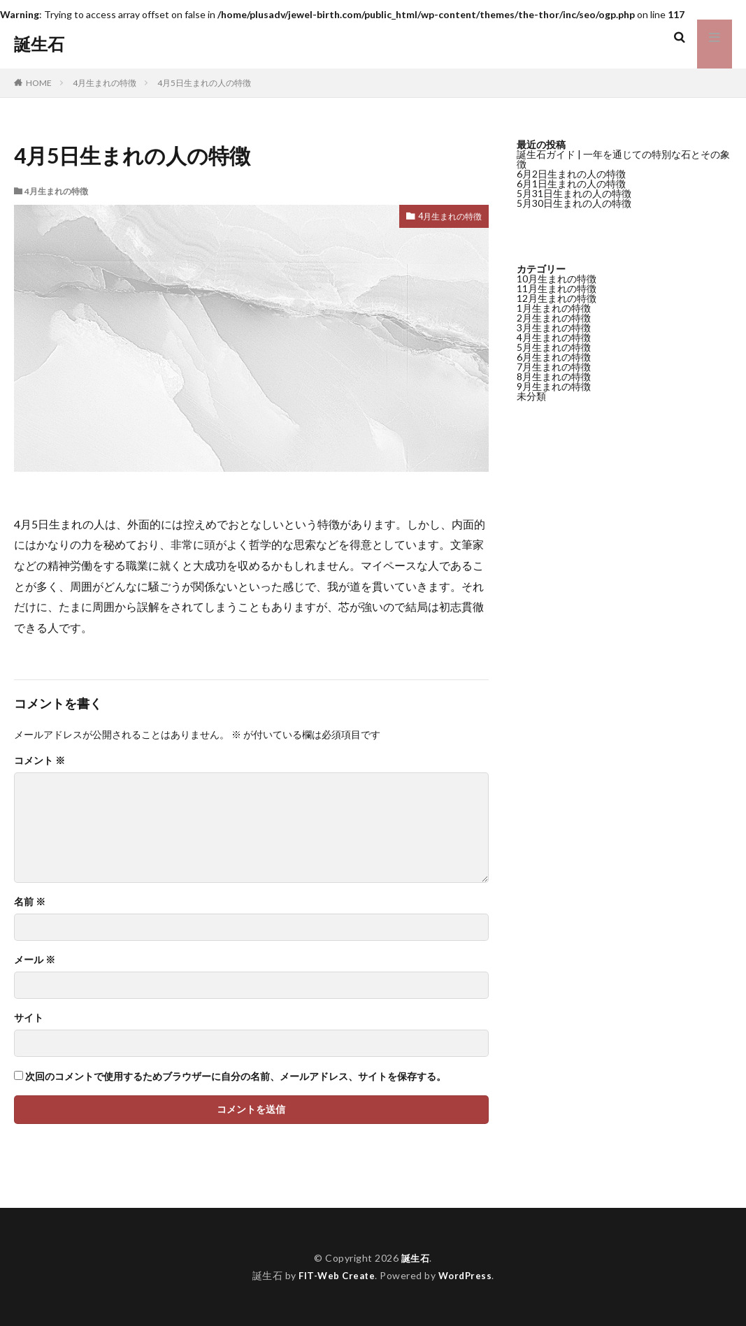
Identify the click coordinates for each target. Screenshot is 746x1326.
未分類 (531, 396)
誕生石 (39, 44)
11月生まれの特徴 (556, 288)
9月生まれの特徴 (554, 386)
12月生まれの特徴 (556, 298)
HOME (39, 83)
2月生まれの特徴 (554, 318)
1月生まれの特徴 (554, 308)
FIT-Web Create (335, 1275)
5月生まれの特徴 (554, 347)
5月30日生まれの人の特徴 (574, 203)
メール (34, 960)
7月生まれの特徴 (554, 367)
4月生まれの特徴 (104, 83)
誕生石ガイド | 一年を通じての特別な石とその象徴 (623, 159)
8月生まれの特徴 (554, 376)
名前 (29, 902)
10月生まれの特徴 (556, 278)
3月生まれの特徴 (554, 327)
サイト (28, 1018)
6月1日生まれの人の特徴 (571, 183)
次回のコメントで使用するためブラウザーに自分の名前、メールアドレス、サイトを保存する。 (235, 1076)
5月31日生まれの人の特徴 (574, 193)
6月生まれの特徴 (554, 357)
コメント (39, 760)
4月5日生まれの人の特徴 (204, 83)
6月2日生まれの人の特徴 (571, 174)
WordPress (467, 1275)
